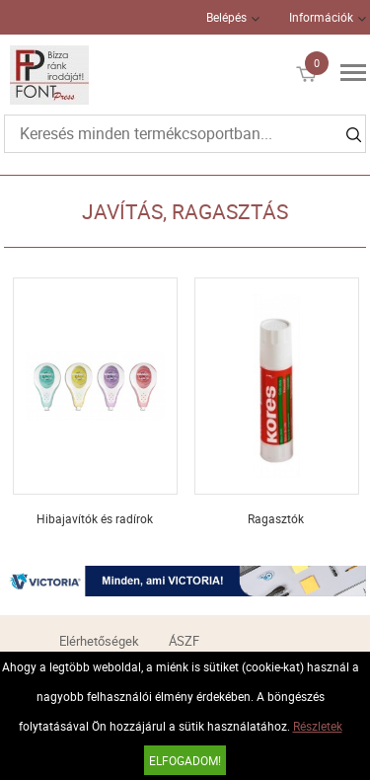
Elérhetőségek (99, 641)
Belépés (226, 17)
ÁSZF (184, 641)
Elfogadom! (185, 760)
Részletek (317, 726)
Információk (321, 17)
